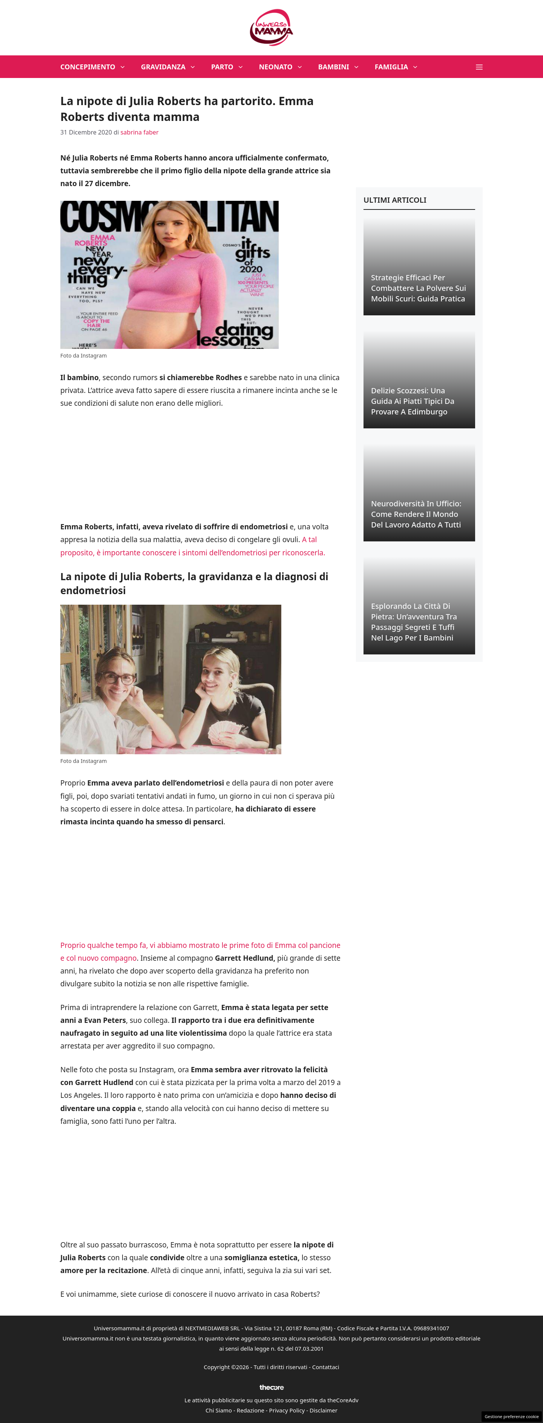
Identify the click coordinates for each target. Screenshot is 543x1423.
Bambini (342, 66)
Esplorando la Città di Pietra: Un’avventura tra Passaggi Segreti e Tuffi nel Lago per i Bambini (414, 622)
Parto (231, 66)
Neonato (285, 66)
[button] (479, 66)
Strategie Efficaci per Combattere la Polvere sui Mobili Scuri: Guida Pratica (418, 288)
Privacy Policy (287, 1410)
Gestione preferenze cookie (512, 1416)
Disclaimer (323, 1410)
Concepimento (96, 66)
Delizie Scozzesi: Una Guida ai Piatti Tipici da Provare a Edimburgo (412, 401)
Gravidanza (172, 66)
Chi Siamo (219, 1410)
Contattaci (325, 1367)
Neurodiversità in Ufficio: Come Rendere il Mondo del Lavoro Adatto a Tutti (416, 514)
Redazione (250, 1410)
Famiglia (400, 66)
